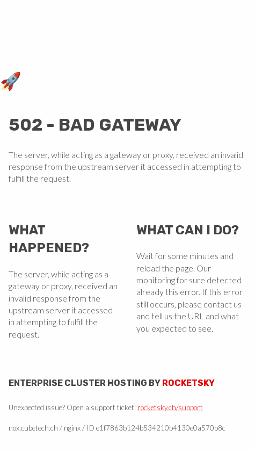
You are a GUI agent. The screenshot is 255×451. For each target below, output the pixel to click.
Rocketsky (188, 383)
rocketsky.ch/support (170, 407)
